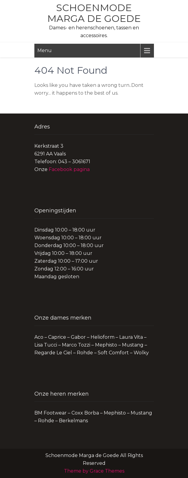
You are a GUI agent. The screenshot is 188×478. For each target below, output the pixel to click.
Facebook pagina (69, 169)
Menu (44, 50)
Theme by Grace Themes (94, 471)
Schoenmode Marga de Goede (94, 13)
